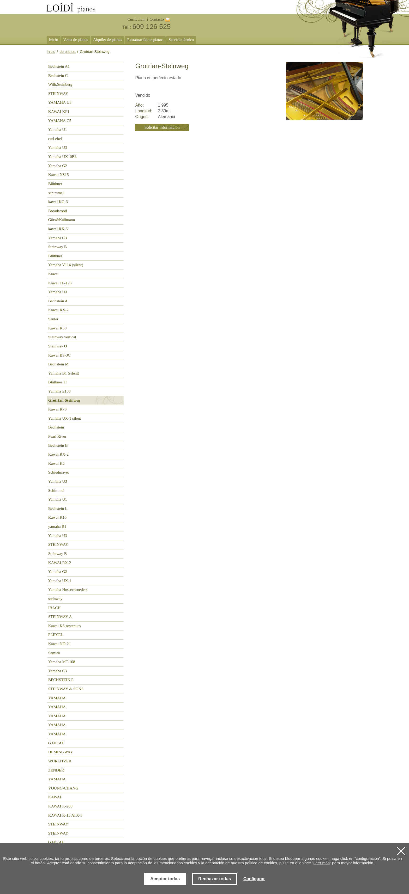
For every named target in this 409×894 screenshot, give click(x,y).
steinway (55, 598)
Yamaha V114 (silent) (65, 264)
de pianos (68, 52)
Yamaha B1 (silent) (63, 373)
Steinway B (57, 246)
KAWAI (54, 797)
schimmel (56, 193)
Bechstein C (58, 75)
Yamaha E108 (59, 391)
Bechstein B (58, 445)
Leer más (321, 863)
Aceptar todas (165, 878)
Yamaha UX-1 (59, 580)
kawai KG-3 (58, 201)
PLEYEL (55, 634)
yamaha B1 (57, 526)
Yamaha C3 (57, 238)
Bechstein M (58, 364)
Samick (54, 653)
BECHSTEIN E (61, 679)
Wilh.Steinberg (60, 84)
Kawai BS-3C (59, 355)
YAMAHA (57, 698)
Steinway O (57, 346)
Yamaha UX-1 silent (64, 418)
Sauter (53, 319)
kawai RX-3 (58, 228)
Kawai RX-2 (58, 310)
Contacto (157, 19)
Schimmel (56, 490)
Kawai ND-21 (59, 643)
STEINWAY (58, 93)
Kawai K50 (57, 328)
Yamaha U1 (57, 129)
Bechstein (56, 427)
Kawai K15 (57, 517)
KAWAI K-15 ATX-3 (65, 815)
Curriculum (137, 19)
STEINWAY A (60, 616)
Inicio (51, 52)
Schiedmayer (58, 472)
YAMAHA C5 (59, 120)
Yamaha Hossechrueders (68, 589)
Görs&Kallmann (61, 219)
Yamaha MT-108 (61, 661)
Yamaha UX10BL (62, 156)
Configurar (254, 879)
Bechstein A (58, 301)
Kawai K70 (57, 409)
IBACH (54, 607)
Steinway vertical (62, 337)
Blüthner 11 (57, 382)
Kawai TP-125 (60, 283)
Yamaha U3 (57, 147)
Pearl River (57, 436)
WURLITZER (59, 761)
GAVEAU (56, 743)
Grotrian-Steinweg (64, 400)
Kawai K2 (56, 463)
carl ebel (55, 138)
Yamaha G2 (57, 165)
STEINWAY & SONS (66, 689)
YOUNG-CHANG (63, 788)
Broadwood (57, 211)
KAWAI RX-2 (59, 562)
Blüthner (55, 183)
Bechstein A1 (59, 66)
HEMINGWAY (60, 752)
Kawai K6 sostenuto (64, 625)
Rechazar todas (214, 878)
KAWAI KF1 (58, 111)
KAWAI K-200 (60, 806)
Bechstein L (58, 508)
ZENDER (56, 770)
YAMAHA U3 (59, 102)
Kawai (53, 274)
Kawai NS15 (58, 174)
